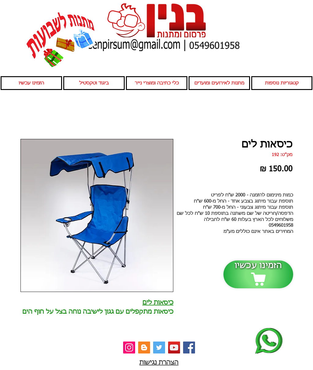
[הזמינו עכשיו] (258, 274)
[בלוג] (144, 347)
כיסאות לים (157, 303)
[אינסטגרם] (129, 347)
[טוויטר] (159, 347)
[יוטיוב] (174, 347)
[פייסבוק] (189, 347)
